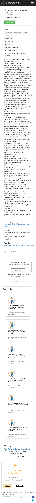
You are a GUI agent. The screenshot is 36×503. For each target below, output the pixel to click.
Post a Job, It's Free (18, 270)
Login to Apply (10, 22)
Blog (22, 492)
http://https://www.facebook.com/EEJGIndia (19, 245)
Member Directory (6, 492)
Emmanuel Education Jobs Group (19, 449)
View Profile (20, 457)
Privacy (32, 492)
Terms (26, 492)
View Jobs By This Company (12, 252)
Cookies (4, 494)
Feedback (12, 494)
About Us (16, 492)
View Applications (11, 14)
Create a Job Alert (18, 282)
